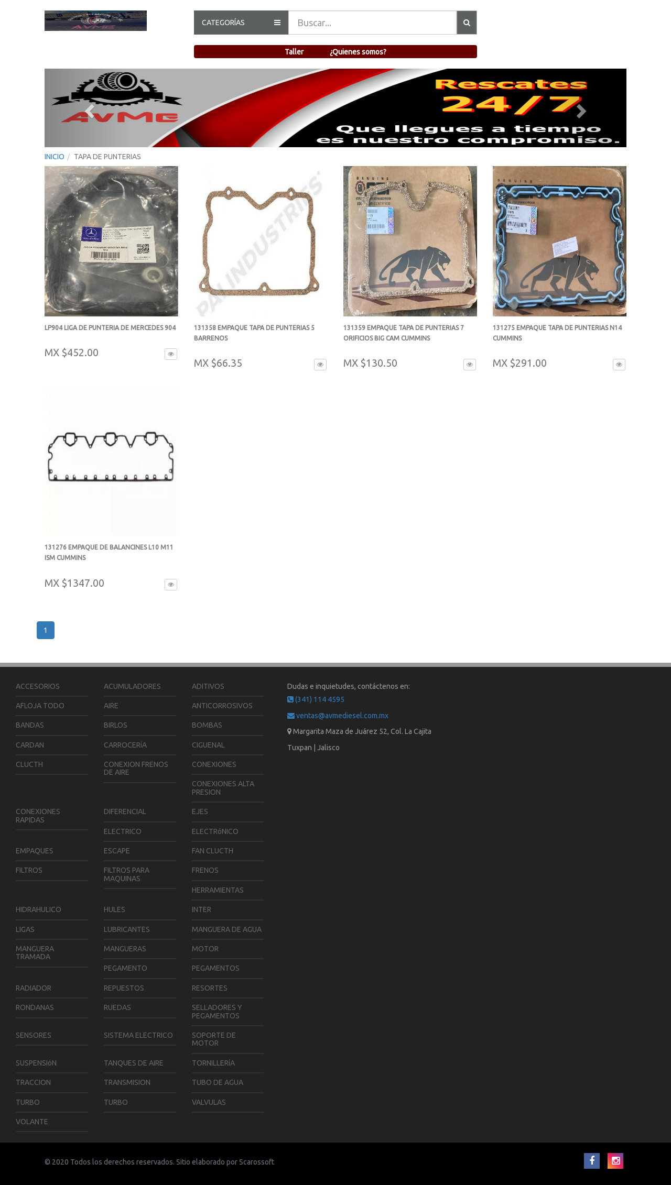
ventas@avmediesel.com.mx (337, 715)
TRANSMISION (127, 1082)
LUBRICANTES (127, 929)
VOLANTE (32, 1121)
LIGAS (25, 929)
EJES (200, 811)
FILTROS (29, 870)
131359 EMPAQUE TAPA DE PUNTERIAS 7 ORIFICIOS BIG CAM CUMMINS (403, 338)
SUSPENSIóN (36, 1063)
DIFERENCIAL (125, 811)
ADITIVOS (208, 686)
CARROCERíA (125, 745)
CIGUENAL (208, 745)
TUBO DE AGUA (217, 1082)
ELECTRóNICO (215, 831)
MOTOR (205, 949)
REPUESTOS (124, 988)
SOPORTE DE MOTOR (214, 1039)
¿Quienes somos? (358, 52)
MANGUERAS (125, 949)
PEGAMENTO (125, 968)
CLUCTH (29, 764)
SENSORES (33, 1035)
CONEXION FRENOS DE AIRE (136, 768)
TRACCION (33, 1082)
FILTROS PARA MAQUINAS (126, 874)
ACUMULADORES (132, 686)
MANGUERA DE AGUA (227, 929)
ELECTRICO (123, 831)
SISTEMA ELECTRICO (138, 1035)
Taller (294, 52)
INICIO (54, 156)
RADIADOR (33, 988)
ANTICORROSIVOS (222, 705)
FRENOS (205, 870)
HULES (114, 909)
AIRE (111, 705)
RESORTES (210, 988)
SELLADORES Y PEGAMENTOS (217, 1011)
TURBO (28, 1102)
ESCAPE (117, 851)
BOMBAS (207, 725)
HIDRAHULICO (38, 909)
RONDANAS (35, 1007)
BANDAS (30, 725)
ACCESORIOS (38, 686)
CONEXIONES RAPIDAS (38, 815)
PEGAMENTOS (216, 968)
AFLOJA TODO (40, 705)
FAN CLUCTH (212, 851)
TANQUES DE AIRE (134, 1063)
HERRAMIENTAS (218, 890)
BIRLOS (115, 725)
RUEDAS (117, 1007)
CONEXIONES (214, 764)
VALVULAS (209, 1102)
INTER (201, 909)
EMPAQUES (34, 851)
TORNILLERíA (213, 1063)
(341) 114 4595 (315, 699)
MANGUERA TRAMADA (35, 953)
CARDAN (30, 745)
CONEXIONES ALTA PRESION (223, 788)
